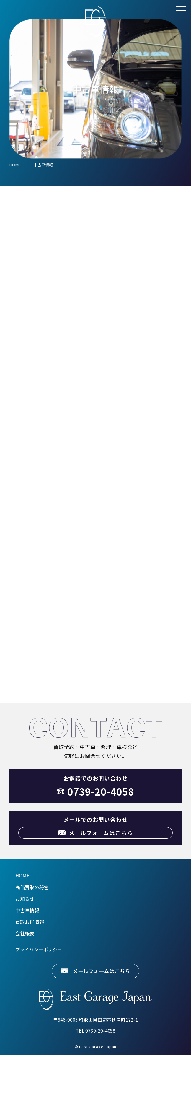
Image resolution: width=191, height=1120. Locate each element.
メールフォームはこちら (101, 1036)
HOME (14, 165)
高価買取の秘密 (32, 952)
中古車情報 (27, 975)
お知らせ (25, 963)
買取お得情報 (29, 987)
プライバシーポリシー (38, 1014)
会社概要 (25, 998)
